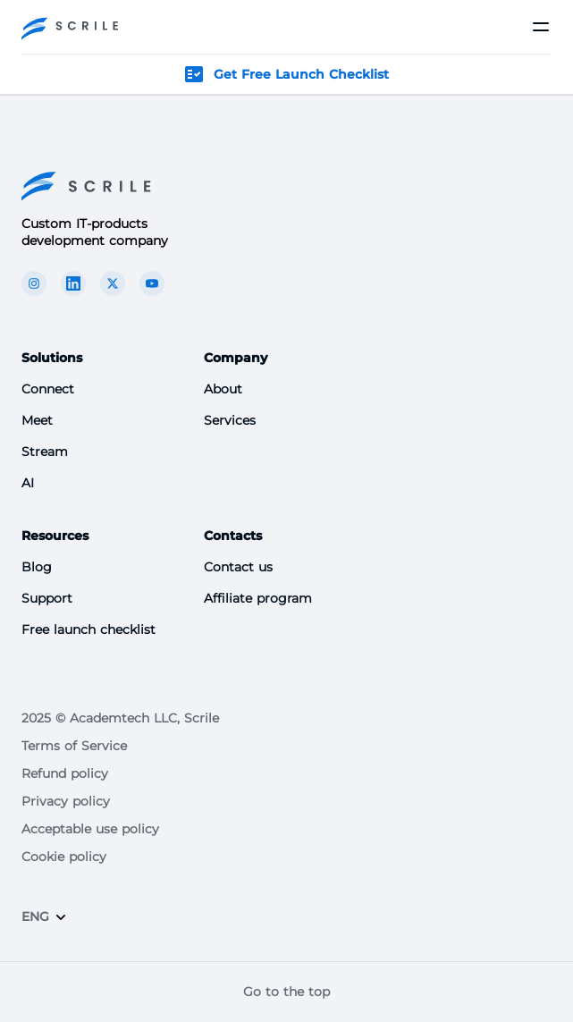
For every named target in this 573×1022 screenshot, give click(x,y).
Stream (44, 451)
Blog (36, 567)
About (223, 389)
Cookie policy (63, 857)
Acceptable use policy (90, 829)
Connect (47, 389)
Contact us (238, 567)
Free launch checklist (88, 629)
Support (46, 598)
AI (27, 483)
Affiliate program (258, 598)
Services (230, 420)
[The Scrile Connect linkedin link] (73, 283)
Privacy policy (65, 801)
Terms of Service (74, 746)
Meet (37, 420)
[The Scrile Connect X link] (112, 283)
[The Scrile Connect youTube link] (151, 283)
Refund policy (64, 773)
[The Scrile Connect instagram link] (33, 283)
